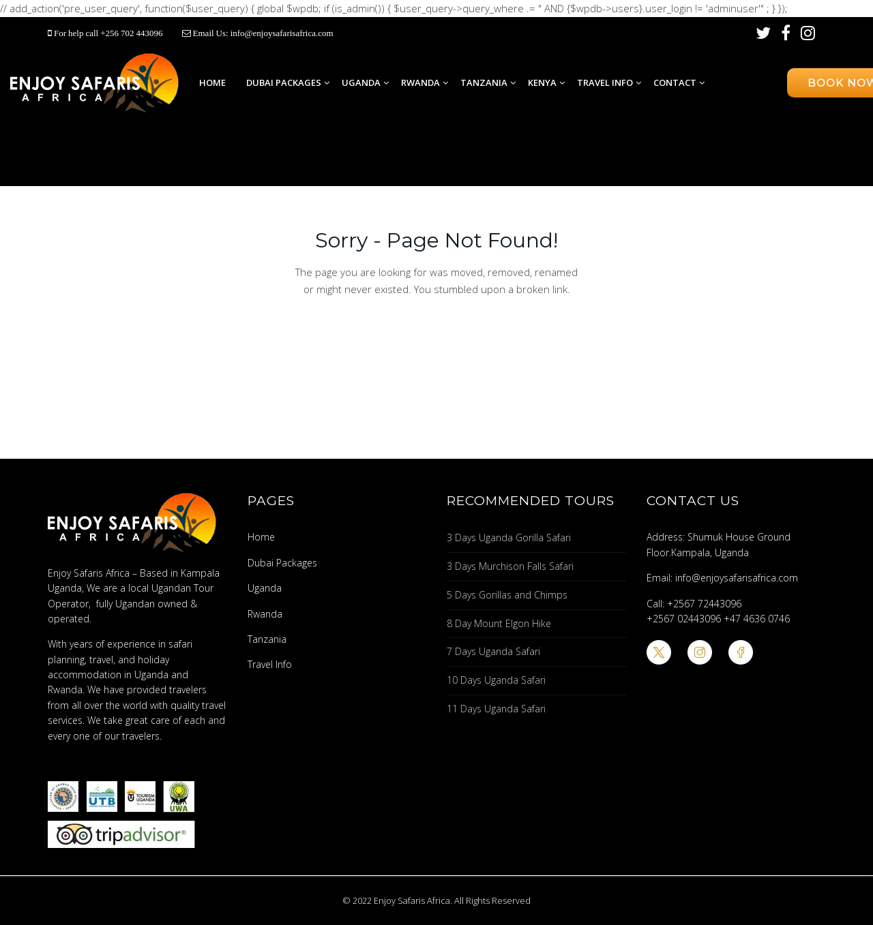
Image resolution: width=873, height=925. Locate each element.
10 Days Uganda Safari (496, 679)
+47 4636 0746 (757, 618)
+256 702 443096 (132, 33)
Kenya (542, 82)
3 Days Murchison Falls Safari (510, 566)
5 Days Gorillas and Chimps (507, 594)
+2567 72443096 (704, 603)
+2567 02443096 (684, 618)
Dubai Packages (283, 82)
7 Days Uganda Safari (493, 651)
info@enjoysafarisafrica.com (282, 33)
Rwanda (420, 82)
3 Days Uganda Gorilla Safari (509, 537)
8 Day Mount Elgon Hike (499, 623)
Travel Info (605, 82)
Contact (674, 82)
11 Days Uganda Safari (496, 708)
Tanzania (483, 82)
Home (212, 82)
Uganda (361, 82)
